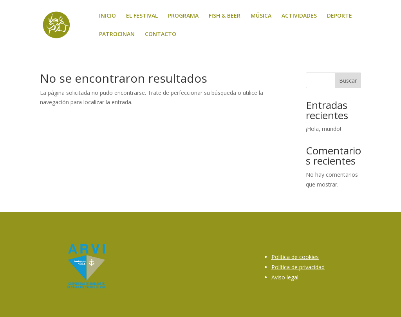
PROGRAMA (183, 16)
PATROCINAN (117, 34)
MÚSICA (261, 16)
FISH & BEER (224, 16)
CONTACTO (160, 34)
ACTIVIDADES (299, 16)
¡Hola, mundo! (323, 128)
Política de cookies (295, 257)
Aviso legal (284, 277)
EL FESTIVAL (142, 16)
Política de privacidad (298, 267)
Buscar (348, 80)
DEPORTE (339, 16)
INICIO (107, 16)
